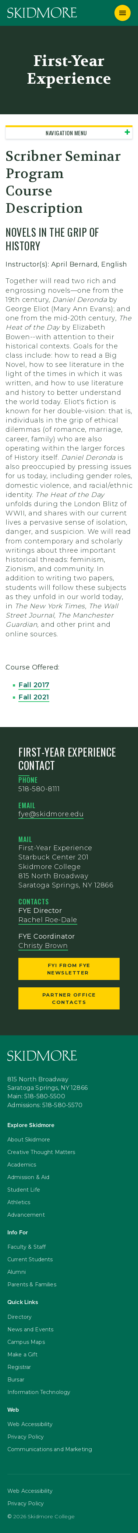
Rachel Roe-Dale (47, 920)
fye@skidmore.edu (51, 814)
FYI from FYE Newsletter (69, 969)
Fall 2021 (33, 697)
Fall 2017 (34, 685)
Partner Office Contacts (69, 998)
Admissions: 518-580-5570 (45, 1105)
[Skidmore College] (42, 12)
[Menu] (122, 13)
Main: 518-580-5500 (36, 1097)
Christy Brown (43, 946)
